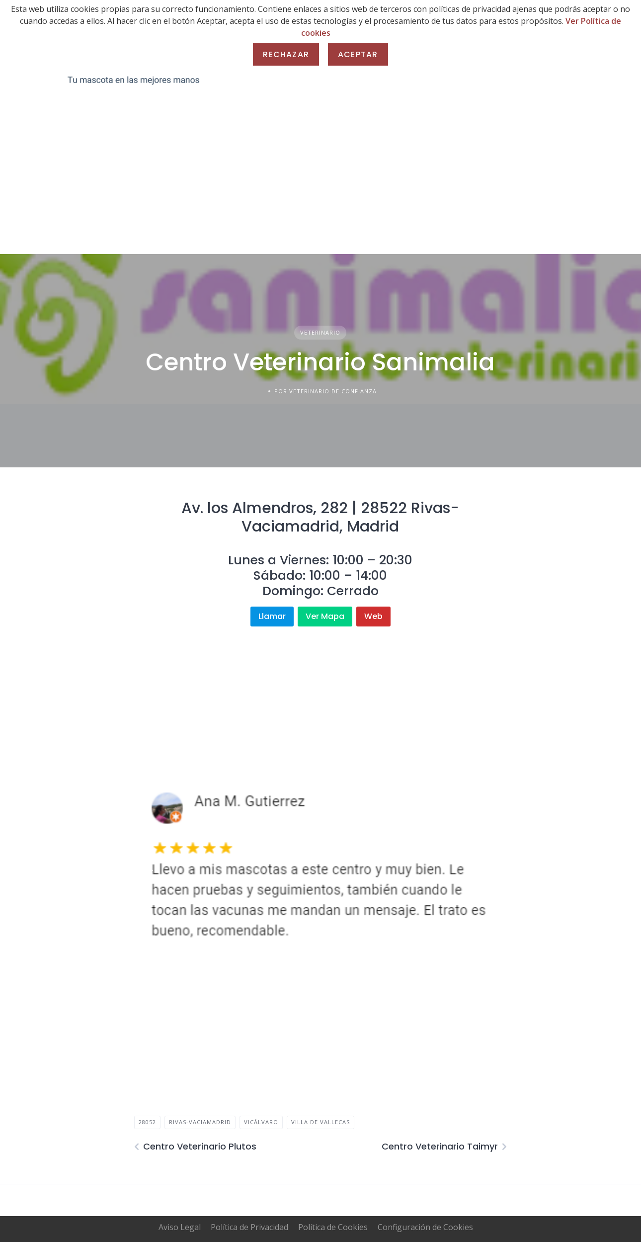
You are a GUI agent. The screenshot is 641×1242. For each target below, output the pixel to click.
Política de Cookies (333, 1227)
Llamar (272, 616)
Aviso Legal (180, 1227)
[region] (320, 865)
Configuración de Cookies (425, 1227)
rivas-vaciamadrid (200, 1122)
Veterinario (320, 332)
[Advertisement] (320, 179)
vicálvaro (261, 1122)
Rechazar (286, 54)
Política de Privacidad (249, 1227)
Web (373, 616)
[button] (150, 865)
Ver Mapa (325, 616)
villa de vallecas (320, 1122)
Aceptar (358, 54)
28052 (147, 1122)
